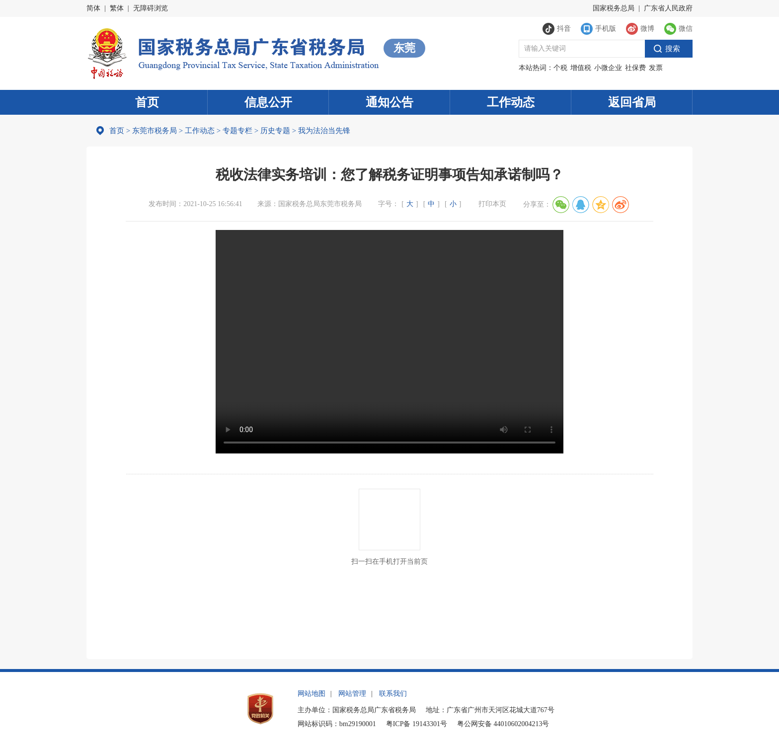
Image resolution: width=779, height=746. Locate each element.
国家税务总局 (613, 8)
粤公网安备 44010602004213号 (503, 724)
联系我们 (393, 693)
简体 (93, 8)
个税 (560, 68)
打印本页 (492, 204)
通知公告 (389, 102)
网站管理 (352, 693)
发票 (656, 68)
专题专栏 (237, 131)
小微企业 (608, 68)
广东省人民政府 (668, 8)
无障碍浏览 (150, 8)
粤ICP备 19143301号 (416, 724)
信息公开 (268, 102)
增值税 (580, 68)
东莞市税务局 (154, 131)
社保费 (635, 68)
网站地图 (311, 693)
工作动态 (511, 102)
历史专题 (275, 131)
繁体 (117, 8)
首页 (147, 102)
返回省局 (632, 102)
